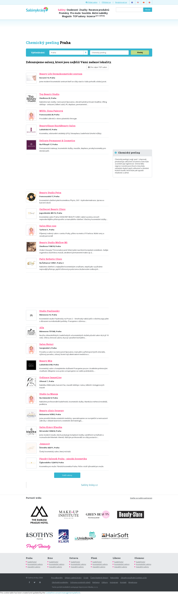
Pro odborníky (57, 577)
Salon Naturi (46, 344)
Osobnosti (72, 9)
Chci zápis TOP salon (97, 67)
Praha (29, 558)
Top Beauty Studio (49, 94)
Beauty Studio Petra (50, 192)
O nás (86, 577)
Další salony (67, 475)
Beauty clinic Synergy (51, 410)
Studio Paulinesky (49, 311)
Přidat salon (91, 2)
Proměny (64, 13)
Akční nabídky (100, 13)
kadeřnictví (32, 562)
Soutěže (86, 13)
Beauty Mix (45, 361)
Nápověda (114, 577)
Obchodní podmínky (60, 582)
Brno (50, 558)
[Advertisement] (89, 30)
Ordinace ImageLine (50, 377)
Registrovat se (121, 2)
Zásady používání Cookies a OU (134, 577)
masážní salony (34, 567)
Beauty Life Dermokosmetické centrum (60, 74)
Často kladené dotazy (99, 577)
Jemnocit (44, 444)
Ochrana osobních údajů (80, 582)
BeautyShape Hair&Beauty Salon (57, 125)
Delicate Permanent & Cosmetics (57, 140)
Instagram (114, 582)
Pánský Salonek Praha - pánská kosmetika (63, 458)
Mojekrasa (132, 582)
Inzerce (96, 16)
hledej (140, 52)
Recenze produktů (99, 9)
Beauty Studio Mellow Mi (53, 242)
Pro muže (75, 13)
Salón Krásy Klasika (50, 427)
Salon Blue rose (47, 226)
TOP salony (79, 16)
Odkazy (105, 582)
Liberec (117, 558)
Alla (41, 327)
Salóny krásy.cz (89, 484)
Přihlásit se (106, 2)
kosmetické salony (35, 564)
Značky (83, 9)
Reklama (96, 582)
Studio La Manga (48, 394)
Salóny (62, 9)
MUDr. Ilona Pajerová (51, 111)
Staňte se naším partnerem (141, 498)
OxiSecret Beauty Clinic (52, 209)
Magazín (67, 16)
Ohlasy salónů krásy (73, 577)
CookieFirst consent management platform (63, 592)
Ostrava (73, 558)
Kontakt (123, 582)
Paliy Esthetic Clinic (50, 259)
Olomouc (139, 558)
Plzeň (94, 558)
